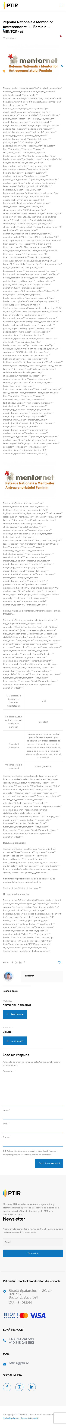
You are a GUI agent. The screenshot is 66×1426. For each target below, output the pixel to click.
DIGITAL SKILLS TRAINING (17, 1005)
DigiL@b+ (8, 1031)
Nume (6, 1110)
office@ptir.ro (19, 1363)
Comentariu (9, 1071)
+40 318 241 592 (21, 1339)
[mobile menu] (61, 5)
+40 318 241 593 (21, 1343)
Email (6, 1123)
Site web (7, 1137)
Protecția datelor (11, 1418)
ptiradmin (29, 975)
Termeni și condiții (29, 1418)
